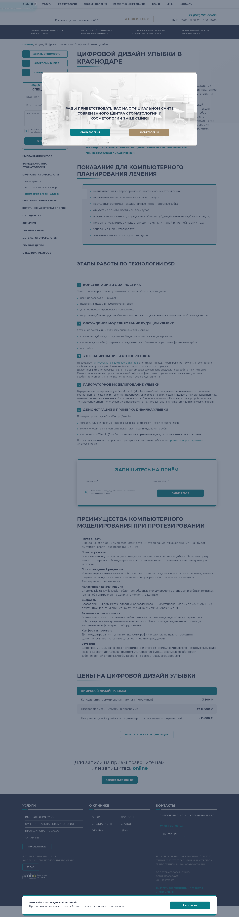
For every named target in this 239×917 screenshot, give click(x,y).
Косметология (149, 132)
